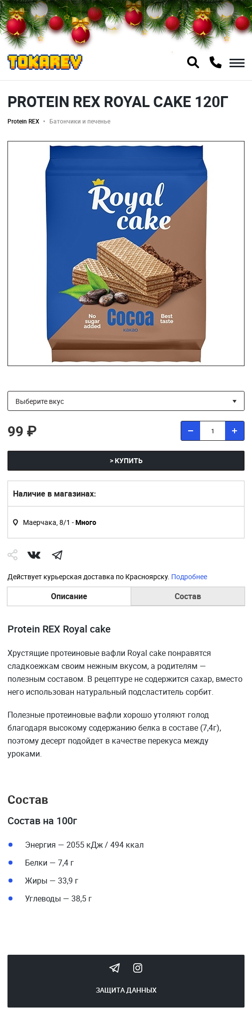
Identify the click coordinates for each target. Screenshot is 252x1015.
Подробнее (189, 576)
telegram (56, 554)
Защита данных (126, 990)
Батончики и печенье (79, 121)
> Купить (126, 460)
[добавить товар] (234, 430)
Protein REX (23, 121)
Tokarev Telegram (114, 967)
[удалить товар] (190, 430)
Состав (188, 596)
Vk (33, 554)
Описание (69, 596)
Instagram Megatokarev (137, 967)
